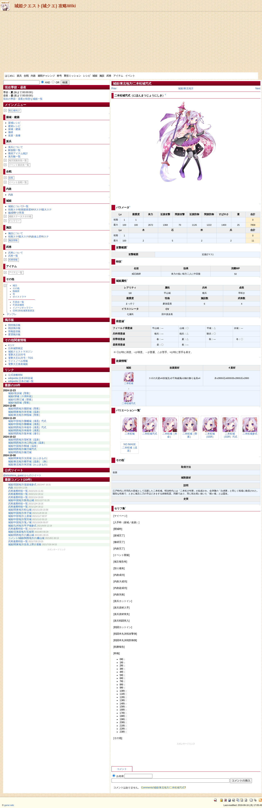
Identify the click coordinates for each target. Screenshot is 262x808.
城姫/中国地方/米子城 (20, 513)
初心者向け (14, 110)
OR (55, 82)
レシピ (86, 75)
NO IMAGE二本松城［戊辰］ (129, 447)
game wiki (9, 805)
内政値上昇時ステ (39, 236)
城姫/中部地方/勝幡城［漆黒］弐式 (27, 421)
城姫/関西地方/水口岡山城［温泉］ (27, 442)
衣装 (21, 212)
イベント (130, 75)
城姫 (94, 75)
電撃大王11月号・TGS (20, 358)
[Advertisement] (131, 41)
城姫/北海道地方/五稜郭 (21, 531)
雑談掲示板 (14, 328)
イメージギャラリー (23, 307)
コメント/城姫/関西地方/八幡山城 (26, 538)
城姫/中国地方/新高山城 (21, 500)
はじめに (10, 75)
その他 (16, 288)
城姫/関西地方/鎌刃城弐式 (22, 449)
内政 (33, 75)
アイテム (118, 75)
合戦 (26, 75)
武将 (108, 75)
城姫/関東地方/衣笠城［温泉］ (25, 411)
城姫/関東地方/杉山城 (20, 509)
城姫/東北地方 (185, 88)
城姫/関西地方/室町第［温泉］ (25, 439)
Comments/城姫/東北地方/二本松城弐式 (162, 787)
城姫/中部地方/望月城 (20, 519)
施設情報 (13, 240)
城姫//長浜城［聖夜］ (20, 393)
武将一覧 (13, 255)
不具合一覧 (18, 302)
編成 (10, 212)
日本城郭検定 (15, 348)
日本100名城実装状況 (23, 310)
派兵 (19, 75)
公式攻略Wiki (15, 374)
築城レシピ (14, 122)
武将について (15, 252)
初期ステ (13, 209)
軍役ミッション (72, 75)
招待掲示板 (14, 325)
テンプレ (12, 314)
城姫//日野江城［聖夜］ (21, 399)
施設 (101, 75)
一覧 (26, 206)
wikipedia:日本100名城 (20, 378)
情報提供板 (14, 331)
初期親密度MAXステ (30, 209)
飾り (16, 212)
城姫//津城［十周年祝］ (21, 396)
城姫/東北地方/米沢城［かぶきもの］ (28, 464)
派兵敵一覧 (14, 156)
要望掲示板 (14, 334)
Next (257, 88)
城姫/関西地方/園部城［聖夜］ (25, 408)
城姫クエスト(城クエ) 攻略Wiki (45, 5)
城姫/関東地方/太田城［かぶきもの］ (28, 458)
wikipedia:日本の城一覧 (21, 381)
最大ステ (47, 209)
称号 (59, 75)
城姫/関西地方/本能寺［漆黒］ (25, 430)
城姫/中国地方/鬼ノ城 (20, 522)
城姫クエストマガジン (20, 351)
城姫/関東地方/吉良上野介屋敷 (25, 544)
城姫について (15, 206)
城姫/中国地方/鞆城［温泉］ (23, 446)
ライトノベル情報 (18, 361)
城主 (15, 285)
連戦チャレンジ (46, 75)
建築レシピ (14, 126)
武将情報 (13, 259)
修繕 (10, 132)
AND (45, 82)
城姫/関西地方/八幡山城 (21, 535)
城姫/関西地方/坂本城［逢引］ (25, 433)
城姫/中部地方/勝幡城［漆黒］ (25, 424)
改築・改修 (14, 135)
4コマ (11, 345)
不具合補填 (18, 305)
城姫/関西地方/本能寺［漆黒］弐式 (27, 427)
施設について (15, 233)
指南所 (16, 291)
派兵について (15, 147)
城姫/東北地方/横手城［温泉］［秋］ (28, 461)
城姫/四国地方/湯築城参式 (22, 484)
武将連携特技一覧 (18, 490)
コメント (122, 769)
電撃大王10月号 (17, 354)
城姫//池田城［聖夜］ (20, 402)
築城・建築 (14, 129)
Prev (113, 88)
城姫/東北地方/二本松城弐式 (132, 83)
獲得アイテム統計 (18, 153)
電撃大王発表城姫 (18, 364)
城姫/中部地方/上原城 (20, 516)
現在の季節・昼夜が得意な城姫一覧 (23, 98)
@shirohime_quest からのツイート (22, 475)
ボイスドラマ (19, 296)
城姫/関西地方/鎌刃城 (20, 452)
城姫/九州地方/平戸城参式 (22, 525)
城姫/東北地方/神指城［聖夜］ (25, 414)
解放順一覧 (14, 150)
